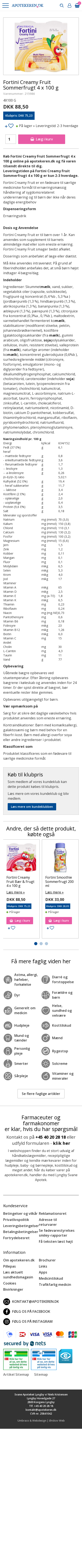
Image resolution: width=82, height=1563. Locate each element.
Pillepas (9, 1266)
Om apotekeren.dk (19, 1260)
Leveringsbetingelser (21, 1225)
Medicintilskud (51, 1278)
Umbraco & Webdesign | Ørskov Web (41, 1420)
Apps (43, 1272)
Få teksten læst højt (56, 1241)
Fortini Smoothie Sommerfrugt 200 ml (59, 881)
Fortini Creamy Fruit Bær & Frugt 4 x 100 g (20, 881)
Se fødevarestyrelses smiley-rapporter (57, 1233)
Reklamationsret (53, 1213)
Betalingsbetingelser (20, 1231)
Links (43, 1266)
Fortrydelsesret (16, 1238)
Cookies (9, 1283)
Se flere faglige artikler (41, 1093)
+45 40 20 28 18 (50, 1137)
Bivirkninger (13, 1289)
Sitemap (41, 1374)
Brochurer (47, 1260)
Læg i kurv (41, 139)
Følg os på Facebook (26, 1311)
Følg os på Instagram (28, 1321)
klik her (61, 1143)
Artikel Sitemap (16, 1374)
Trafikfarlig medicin (55, 1284)
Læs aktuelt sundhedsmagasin (18, 1274)
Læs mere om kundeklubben (32, 807)
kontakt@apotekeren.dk (31, 1301)
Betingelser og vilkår (20, 1213)
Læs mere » (15, 892)
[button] (5, 5)
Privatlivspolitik (16, 1219)
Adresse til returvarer (48, 1222)
